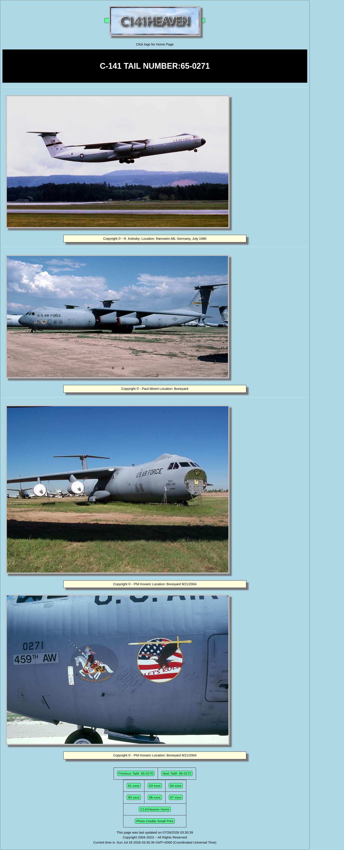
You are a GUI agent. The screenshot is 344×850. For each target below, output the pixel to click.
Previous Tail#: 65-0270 (136, 773)
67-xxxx (176, 797)
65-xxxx (134, 797)
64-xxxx (176, 785)
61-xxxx (134, 785)
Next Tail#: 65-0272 (177, 773)
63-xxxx (155, 785)
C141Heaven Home (154, 809)
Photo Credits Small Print (154, 821)
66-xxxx (155, 797)
